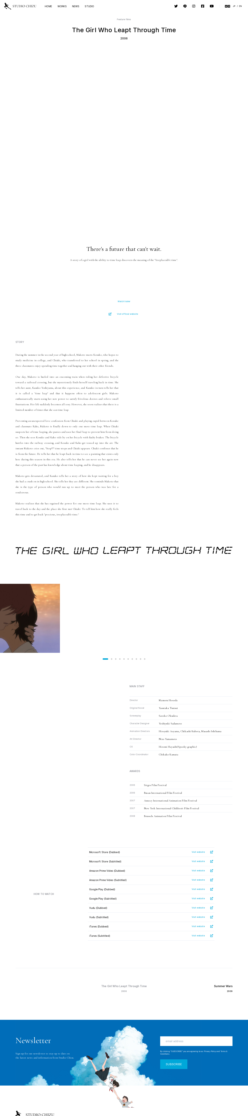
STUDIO (89, 6)
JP (234, 6)
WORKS (62, 6)
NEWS (75, 6)
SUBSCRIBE (174, 1064)
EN (240, 6)
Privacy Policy (210, 1051)
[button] (105, 659)
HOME (48, 6)
